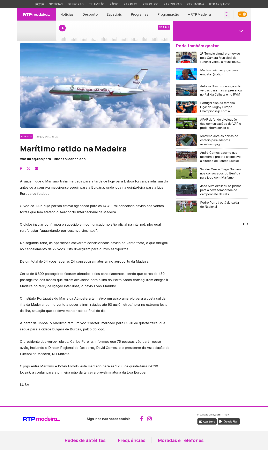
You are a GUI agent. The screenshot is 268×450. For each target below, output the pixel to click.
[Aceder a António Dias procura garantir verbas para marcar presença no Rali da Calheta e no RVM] (212, 90)
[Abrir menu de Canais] (212, 31)
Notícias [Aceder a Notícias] (67, 14)
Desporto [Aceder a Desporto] (90, 14)
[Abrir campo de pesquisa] (227, 14)
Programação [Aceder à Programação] (168, 14)
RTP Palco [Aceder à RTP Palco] (150, 4)
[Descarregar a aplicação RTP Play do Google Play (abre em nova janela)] (228, 421)
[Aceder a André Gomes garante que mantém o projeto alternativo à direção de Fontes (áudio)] (212, 157)
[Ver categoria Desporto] (26, 136)
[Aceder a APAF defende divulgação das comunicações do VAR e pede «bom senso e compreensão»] (212, 123)
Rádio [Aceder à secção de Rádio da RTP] (114, 4)
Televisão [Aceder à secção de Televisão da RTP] (96, 4)
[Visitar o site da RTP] (40, 4)
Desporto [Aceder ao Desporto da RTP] (76, 4)
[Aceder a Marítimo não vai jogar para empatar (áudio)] (212, 74)
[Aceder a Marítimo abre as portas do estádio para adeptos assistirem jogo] (212, 140)
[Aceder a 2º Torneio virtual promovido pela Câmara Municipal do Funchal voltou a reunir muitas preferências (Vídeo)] (212, 58)
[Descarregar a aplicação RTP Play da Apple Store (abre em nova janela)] (207, 421)
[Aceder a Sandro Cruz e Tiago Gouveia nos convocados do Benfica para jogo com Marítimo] (212, 173)
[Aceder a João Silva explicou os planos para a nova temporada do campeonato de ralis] (212, 190)
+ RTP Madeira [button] (199, 14)
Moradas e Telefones (181, 440)
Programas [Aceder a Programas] (139, 14)
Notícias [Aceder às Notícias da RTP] (56, 4)
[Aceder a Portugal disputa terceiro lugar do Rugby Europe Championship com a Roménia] (212, 107)
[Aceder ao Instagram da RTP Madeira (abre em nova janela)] (149, 419)
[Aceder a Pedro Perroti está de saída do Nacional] (212, 206)
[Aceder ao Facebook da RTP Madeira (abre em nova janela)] (141, 419)
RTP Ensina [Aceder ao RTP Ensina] (195, 4)
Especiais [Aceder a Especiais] (114, 14)
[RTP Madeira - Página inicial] (36, 14)
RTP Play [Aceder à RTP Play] (130, 4)
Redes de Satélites (85, 440)
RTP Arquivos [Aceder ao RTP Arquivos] (220, 4)
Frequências (132, 440)
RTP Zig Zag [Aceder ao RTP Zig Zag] (173, 4)
